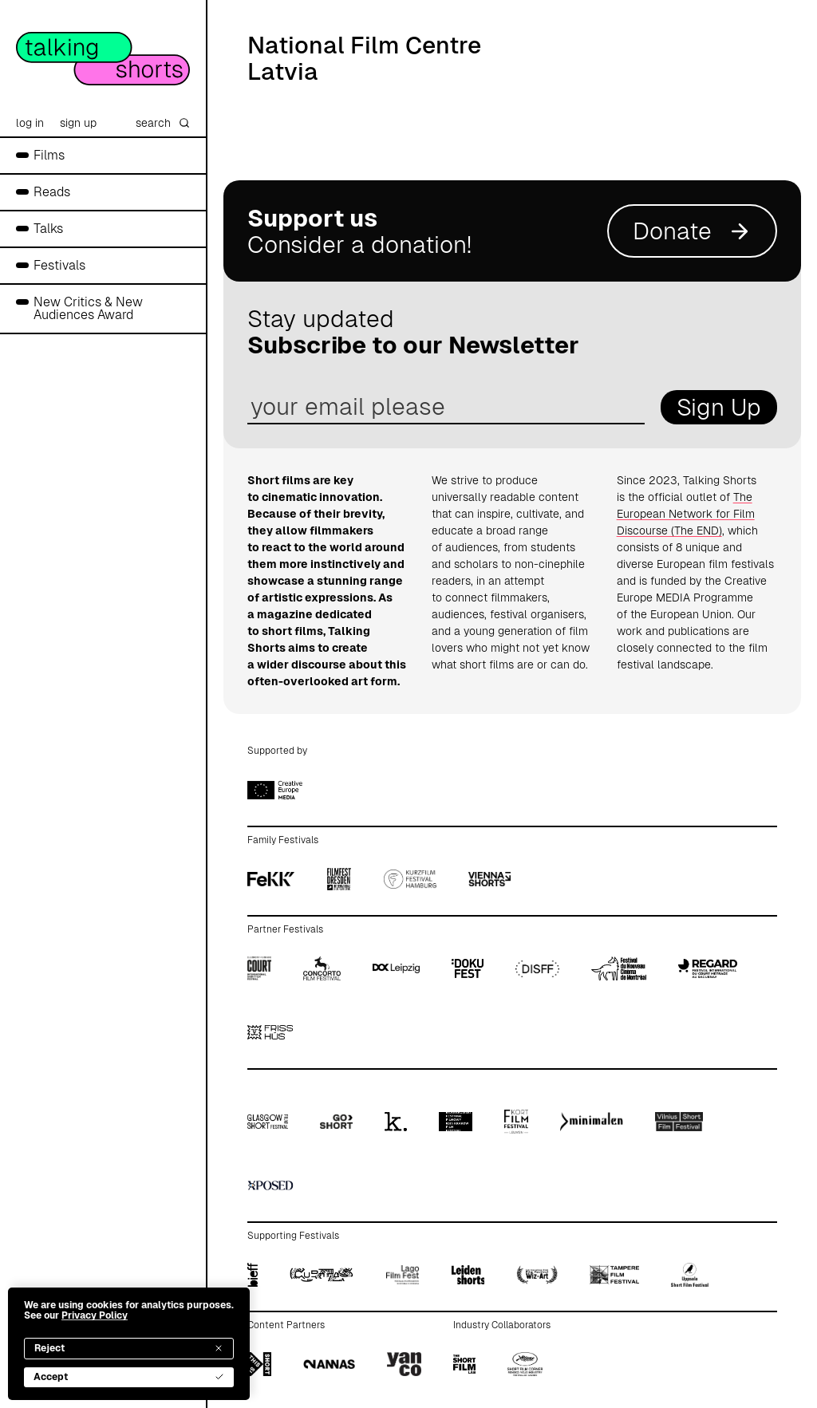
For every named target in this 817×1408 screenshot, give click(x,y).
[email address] (446, 407)
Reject (128, 1348)
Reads (52, 191)
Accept (129, 1376)
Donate (692, 231)
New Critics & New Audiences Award (88, 308)
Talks (48, 228)
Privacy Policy (94, 1315)
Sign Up (719, 407)
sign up (78, 122)
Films (49, 155)
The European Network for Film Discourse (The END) (686, 514)
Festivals (59, 265)
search (163, 122)
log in (30, 122)
